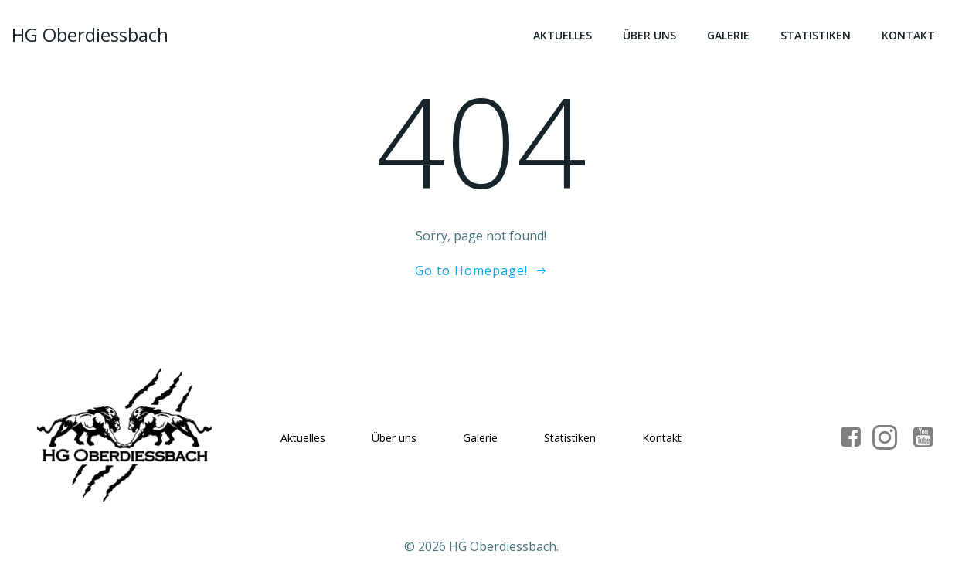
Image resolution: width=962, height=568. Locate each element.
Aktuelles (562, 35)
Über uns (649, 35)
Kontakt (908, 35)
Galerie (728, 35)
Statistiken (815, 35)
